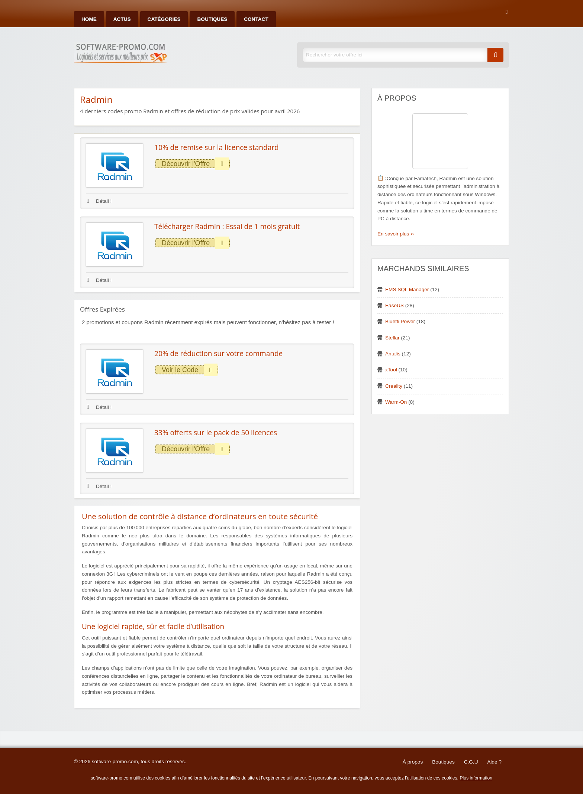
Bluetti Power (400, 321)
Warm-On (396, 402)
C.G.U (471, 762)
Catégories (164, 19)
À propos (413, 762)
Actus (122, 19)
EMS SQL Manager (407, 289)
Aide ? (494, 762)
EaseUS (394, 305)
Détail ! (99, 201)
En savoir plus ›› (395, 234)
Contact (256, 19)
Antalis (392, 354)
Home (89, 19)
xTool (391, 369)
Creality (393, 386)
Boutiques (212, 19)
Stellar (392, 338)
